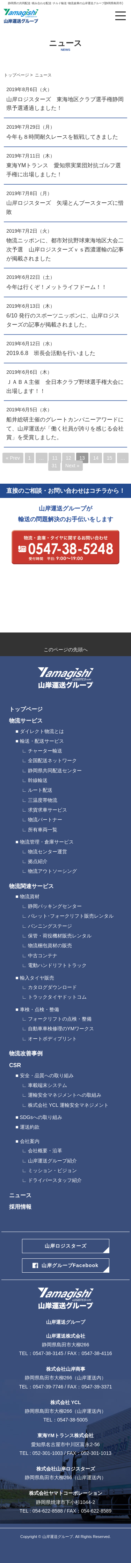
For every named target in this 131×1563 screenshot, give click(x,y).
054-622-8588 (47, 1511)
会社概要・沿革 (45, 1150)
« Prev (13, 458)
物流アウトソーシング (52, 871)
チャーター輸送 (45, 751)
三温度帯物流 (42, 800)
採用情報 (20, 1207)
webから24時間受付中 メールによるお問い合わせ (65, 580)
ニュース (20, 1195)
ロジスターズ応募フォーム (65, 609)
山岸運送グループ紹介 (52, 1160)
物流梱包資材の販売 (50, 945)
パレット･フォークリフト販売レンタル (71, 916)
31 (54, 465)
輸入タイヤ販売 (37, 978)
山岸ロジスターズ (66, 1246)
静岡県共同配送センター (55, 770)
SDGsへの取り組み (41, 1117)
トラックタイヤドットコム (57, 997)
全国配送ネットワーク (52, 760)
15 (109, 458)
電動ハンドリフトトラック (57, 965)
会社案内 (29, 1141)
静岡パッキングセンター (55, 906)
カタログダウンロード (52, 987)
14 (96, 458)
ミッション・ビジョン (52, 1170)
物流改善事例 (26, 1053)
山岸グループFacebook (70, 1265)
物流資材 (29, 896)
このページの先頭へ (66, 649)
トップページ (16, 75)
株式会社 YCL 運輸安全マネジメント (68, 1105)
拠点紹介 (38, 861)
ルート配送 (40, 790)
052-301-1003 (47, 1453)
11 (55, 458)
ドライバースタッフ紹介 (55, 1180)
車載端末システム (47, 1085)
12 (68, 458)
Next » (72, 465)
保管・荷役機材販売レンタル (60, 935)
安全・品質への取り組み (47, 1075)
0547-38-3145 (48, 1353)
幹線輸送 (38, 780)
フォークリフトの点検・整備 (60, 1019)
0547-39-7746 (48, 1386)
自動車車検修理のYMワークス (61, 1028)
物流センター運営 (47, 851)
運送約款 (29, 1127)
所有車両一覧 (42, 829)
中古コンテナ (42, 955)
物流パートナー (45, 819)
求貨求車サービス (47, 810)
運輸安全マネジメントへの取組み (64, 1095)
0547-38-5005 (72, 1420)
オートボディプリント (52, 1038)
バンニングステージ (50, 926)
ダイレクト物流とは (42, 731)
